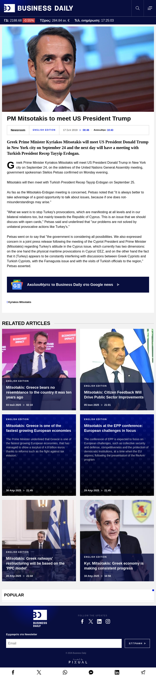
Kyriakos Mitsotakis (19, 302)
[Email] (64, 643)
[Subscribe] (136, 643)
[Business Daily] (40, 618)
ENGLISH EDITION (44, 130)
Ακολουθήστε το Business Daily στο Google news (65, 285)
